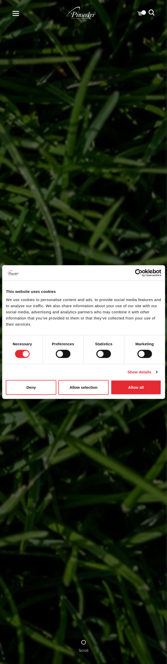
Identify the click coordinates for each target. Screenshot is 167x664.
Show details (139, 372)
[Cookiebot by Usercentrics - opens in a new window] (138, 273)
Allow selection (83, 387)
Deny (31, 387)
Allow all (136, 387)
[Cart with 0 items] (139, 14)
